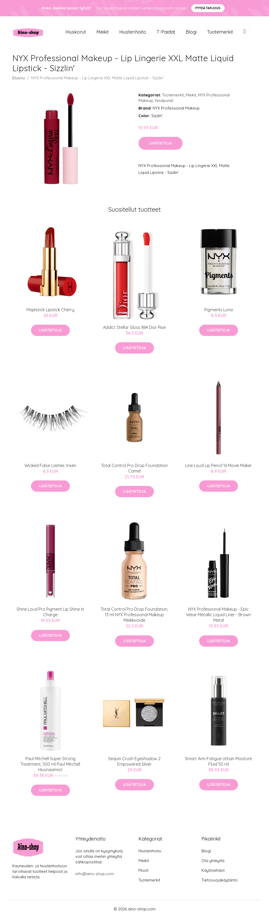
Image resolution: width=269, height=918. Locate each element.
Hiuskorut (75, 32)
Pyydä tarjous (207, 8)
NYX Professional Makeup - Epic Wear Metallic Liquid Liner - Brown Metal (218, 614)
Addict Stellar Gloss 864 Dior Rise (134, 327)
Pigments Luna (218, 309)
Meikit (102, 32)
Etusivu (18, 77)
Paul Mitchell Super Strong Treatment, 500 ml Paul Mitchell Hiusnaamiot (50, 764)
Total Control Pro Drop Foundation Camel (134, 468)
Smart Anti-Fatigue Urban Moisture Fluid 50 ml (218, 761)
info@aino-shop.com (94, 873)
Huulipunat (164, 100)
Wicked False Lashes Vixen (50, 465)
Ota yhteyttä (212, 860)
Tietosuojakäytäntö (219, 880)
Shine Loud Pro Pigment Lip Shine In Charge (50, 611)
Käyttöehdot (213, 870)
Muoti (143, 870)
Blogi (191, 32)
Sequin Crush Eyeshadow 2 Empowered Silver (134, 761)
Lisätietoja (160, 143)
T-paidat (166, 32)
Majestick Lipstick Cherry (50, 309)
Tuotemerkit (220, 32)
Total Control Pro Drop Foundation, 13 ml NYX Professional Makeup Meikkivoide (134, 614)
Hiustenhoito (132, 32)
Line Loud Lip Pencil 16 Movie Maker (218, 465)
